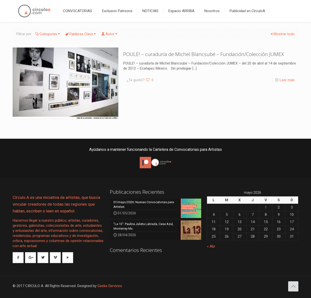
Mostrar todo (282, 34)
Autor (109, 34)
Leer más (287, 80)
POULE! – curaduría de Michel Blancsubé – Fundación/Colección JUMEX (203, 54)
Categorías (48, 34)
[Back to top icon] (293, 286)
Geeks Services (109, 286)
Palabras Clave (81, 34)
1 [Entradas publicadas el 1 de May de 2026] (266, 207)
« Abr (211, 246)
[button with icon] (18, 257)
